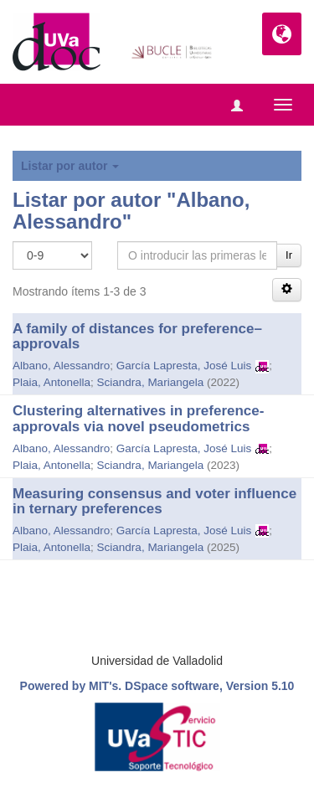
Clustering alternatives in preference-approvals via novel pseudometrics (138, 419)
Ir (289, 255)
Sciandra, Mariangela (150, 382)
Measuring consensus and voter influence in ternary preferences (154, 502)
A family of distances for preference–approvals (137, 337)
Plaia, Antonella (51, 382)
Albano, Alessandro (61, 365)
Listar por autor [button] (70, 166)
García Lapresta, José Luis (183, 365)
